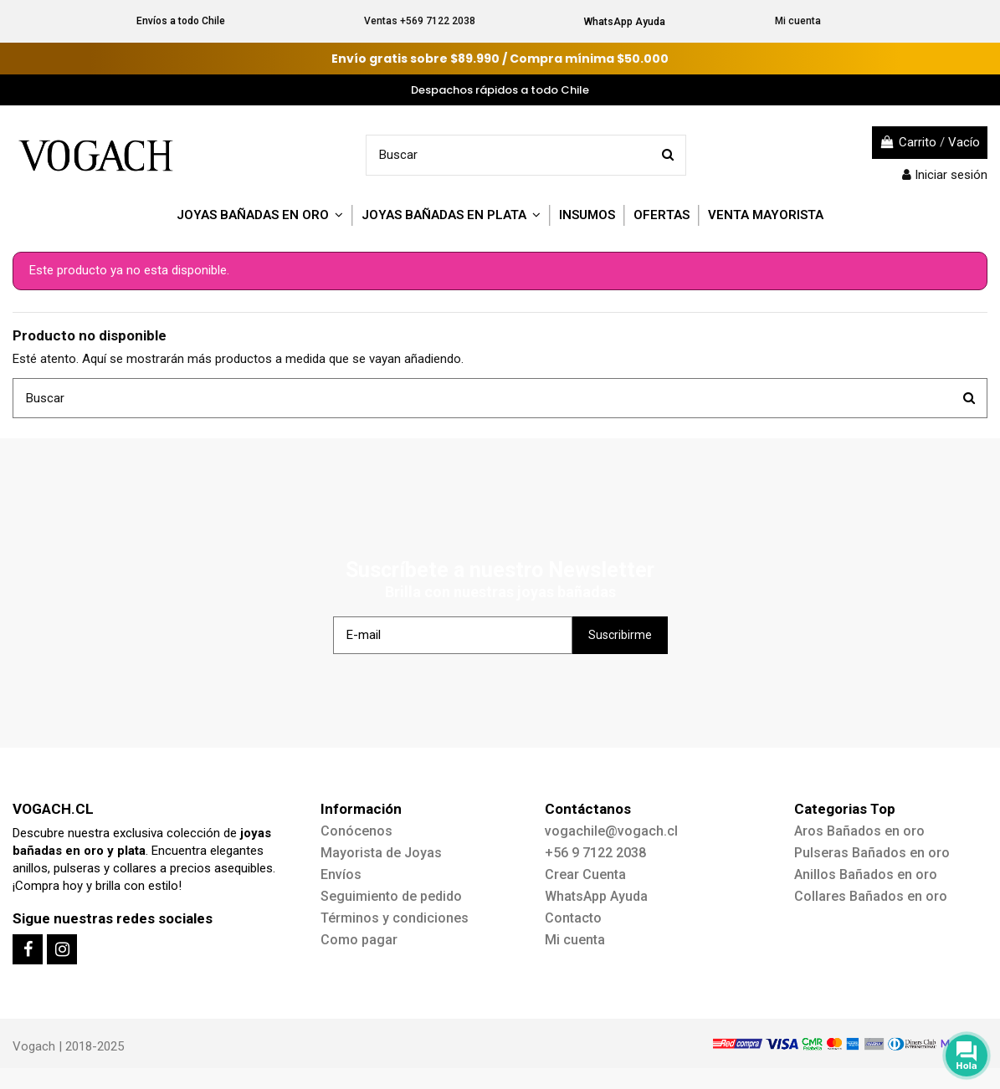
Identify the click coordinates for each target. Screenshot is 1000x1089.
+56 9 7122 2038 (595, 853)
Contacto (573, 918)
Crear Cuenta (585, 874)
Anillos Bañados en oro (865, 874)
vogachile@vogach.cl (611, 831)
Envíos (341, 874)
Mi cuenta (798, 21)
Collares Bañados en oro (870, 896)
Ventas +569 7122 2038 (419, 21)
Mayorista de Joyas (381, 853)
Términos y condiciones (395, 918)
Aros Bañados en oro (859, 831)
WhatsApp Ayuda (624, 22)
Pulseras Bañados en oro (872, 853)
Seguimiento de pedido (391, 896)
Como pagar (359, 940)
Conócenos (356, 831)
